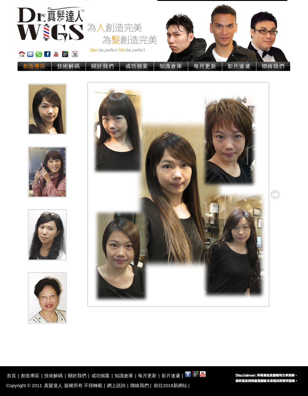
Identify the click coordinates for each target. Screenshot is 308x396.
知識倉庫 (171, 66)
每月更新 (205, 66)
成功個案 (136, 66)
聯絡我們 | (141, 385)
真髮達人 (53, 385)
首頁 (11, 375)
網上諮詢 (116, 385)
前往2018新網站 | (171, 385)
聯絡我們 (273, 66)
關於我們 (102, 66)
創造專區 (34, 66)
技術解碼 (68, 66)
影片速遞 (239, 66)
